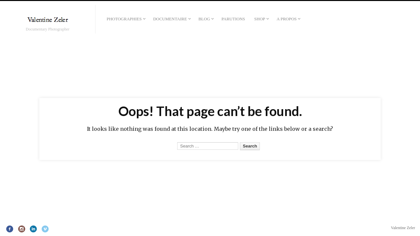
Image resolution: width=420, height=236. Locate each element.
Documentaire (170, 18)
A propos (287, 18)
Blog (204, 18)
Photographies (124, 18)
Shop (259, 18)
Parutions (233, 18)
